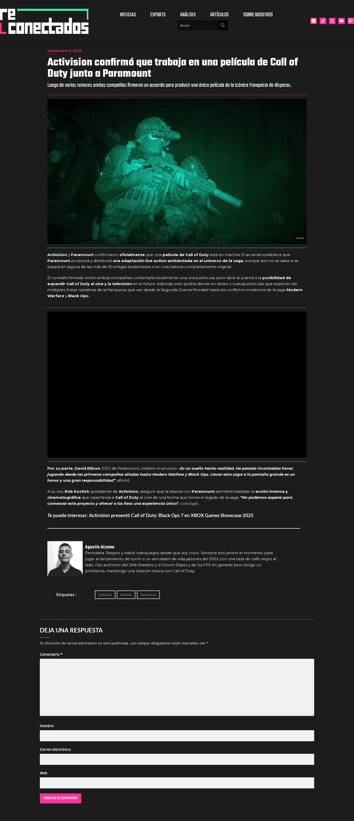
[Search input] (197, 25)
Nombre (47, 725)
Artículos (219, 15)
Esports (158, 15)
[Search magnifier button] (223, 25)
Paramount (148, 595)
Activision (105, 595)
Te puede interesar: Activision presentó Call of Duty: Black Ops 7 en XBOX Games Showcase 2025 (150, 515)
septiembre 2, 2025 (64, 50)
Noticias (128, 15)
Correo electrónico (55, 749)
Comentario (51, 654)
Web (43, 773)
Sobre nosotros (258, 15)
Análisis (188, 15)
